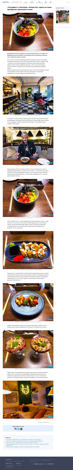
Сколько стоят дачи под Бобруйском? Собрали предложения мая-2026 (21, 442)
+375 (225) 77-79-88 (9, 466)
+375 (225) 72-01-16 (9, 465)
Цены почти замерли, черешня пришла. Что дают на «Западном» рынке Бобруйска (24, 441)
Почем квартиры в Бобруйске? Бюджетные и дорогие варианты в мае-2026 (22, 446)
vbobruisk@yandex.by (9, 467)
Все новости (26, 2)
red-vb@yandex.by (19, 465)
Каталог (45, 2)
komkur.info (46, 460)
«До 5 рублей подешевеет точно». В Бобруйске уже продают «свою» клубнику (23, 439)
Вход (67, 2)
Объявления (32, 2)
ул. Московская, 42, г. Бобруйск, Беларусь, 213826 (15, 461)
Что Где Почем (17, 11)
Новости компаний (39, 2)
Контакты (50, 2)
